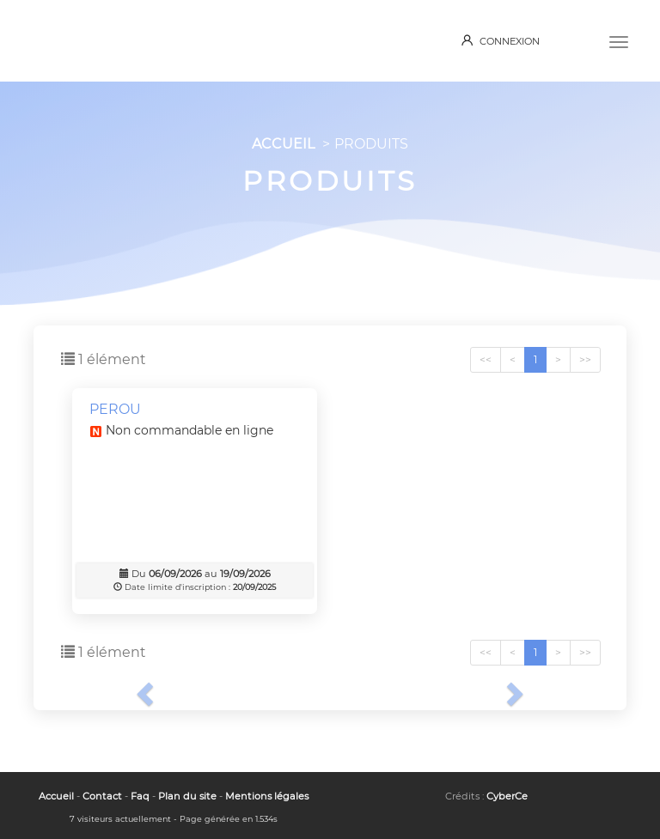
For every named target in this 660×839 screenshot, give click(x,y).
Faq (140, 796)
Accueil (56, 796)
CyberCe (507, 796)
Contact (102, 796)
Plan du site (187, 796)
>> (585, 359)
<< (486, 359)
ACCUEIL (283, 144)
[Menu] (619, 40)
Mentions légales (267, 796)
